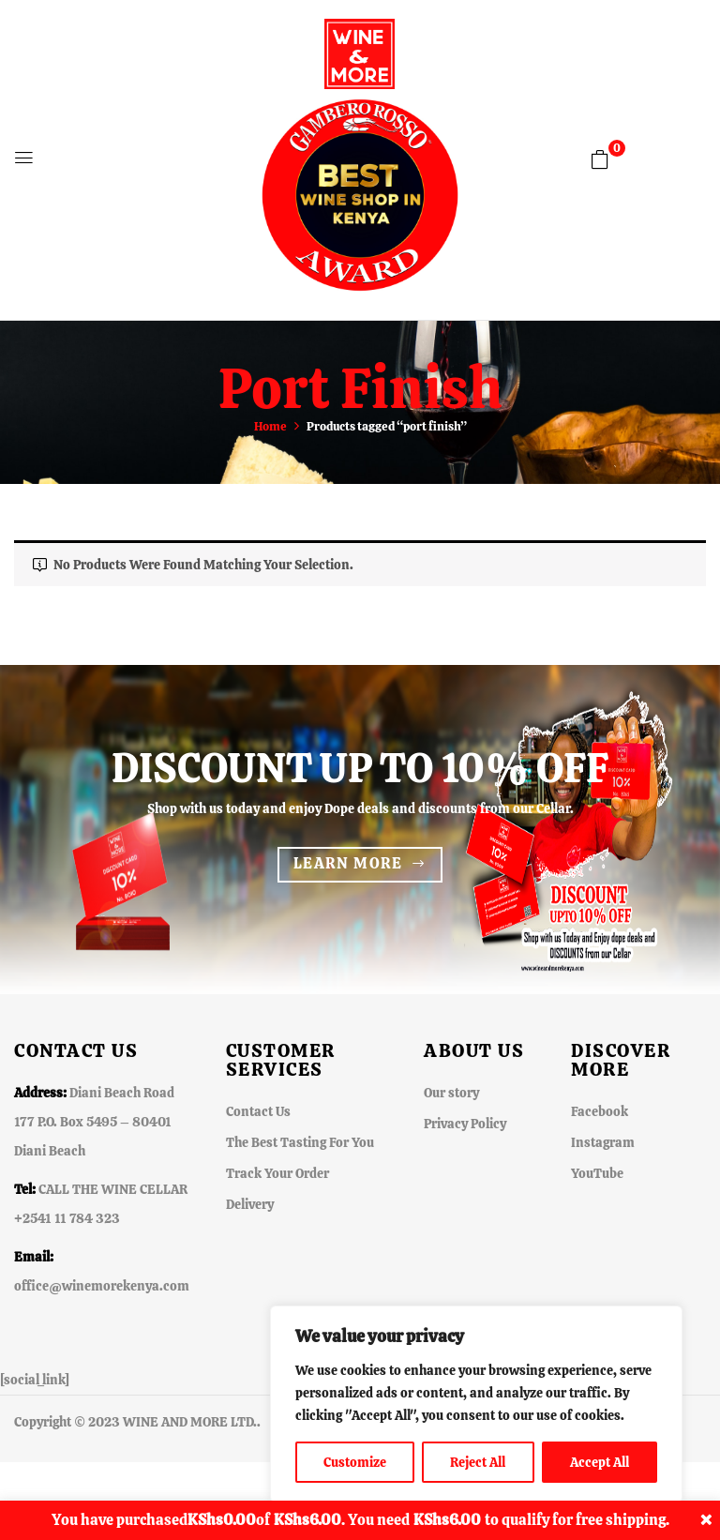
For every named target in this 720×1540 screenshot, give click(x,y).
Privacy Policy (465, 1123)
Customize (354, 1462)
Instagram (603, 1142)
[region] (476, 1404)
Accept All (599, 1462)
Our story (451, 1092)
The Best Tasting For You (300, 1142)
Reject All (477, 1462)
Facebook (599, 1111)
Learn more (348, 863)
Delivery (250, 1204)
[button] (600, 159)
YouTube (597, 1173)
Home (270, 426)
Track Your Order (277, 1173)
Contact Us (258, 1111)
